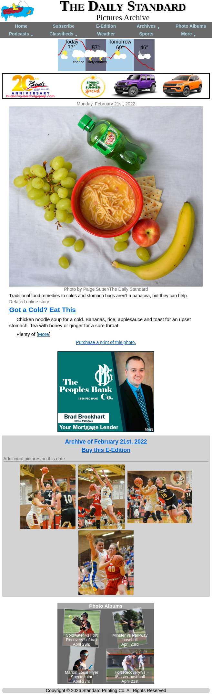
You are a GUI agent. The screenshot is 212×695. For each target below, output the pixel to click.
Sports (146, 33)
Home (21, 26)
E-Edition (106, 26)
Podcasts (21, 34)
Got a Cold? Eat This (42, 309)
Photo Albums (191, 26)
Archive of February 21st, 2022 (106, 441)
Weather (106, 33)
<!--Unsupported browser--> (105, 643)
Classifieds (63, 34)
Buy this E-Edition (106, 450)
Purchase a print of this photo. (106, 342)
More (188, 34)
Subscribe (64, 26)
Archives (148, 27)
